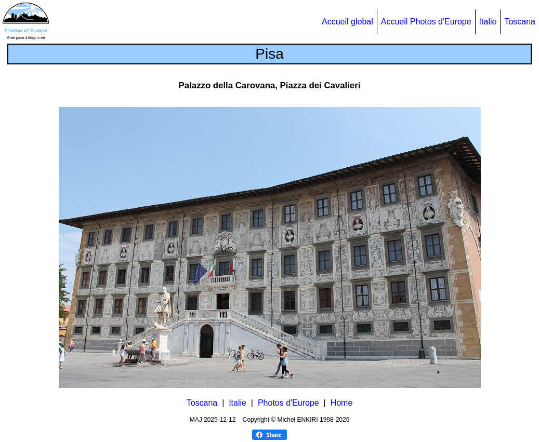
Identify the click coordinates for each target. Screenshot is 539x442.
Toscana (519, 21)
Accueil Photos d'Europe (426, 21)
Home (342, 402)
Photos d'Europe (288, 402)
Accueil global (347, 21)
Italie (488, 21)
